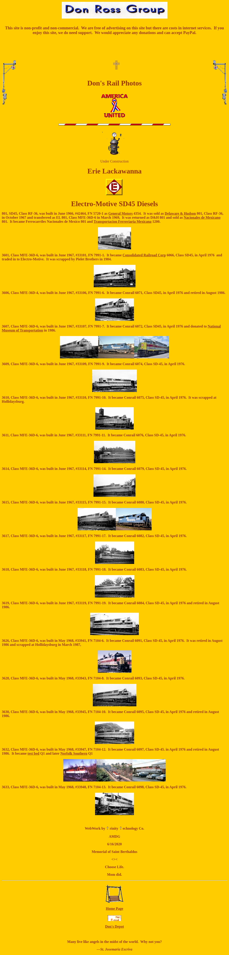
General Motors (120, 213)
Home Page (114, 908)
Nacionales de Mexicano (202, 217)
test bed (33, 753)
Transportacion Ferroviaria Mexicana (122, 221)
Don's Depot (114, 926)
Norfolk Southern (73, 753)
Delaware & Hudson (180, 213)
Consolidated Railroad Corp (144, 255)
